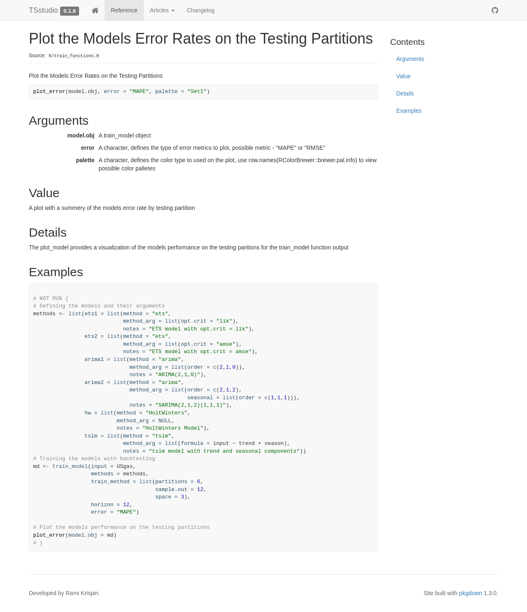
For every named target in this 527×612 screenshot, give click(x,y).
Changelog (201, 10)
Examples (409, 110)
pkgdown (470, 593)
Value (403, 76)
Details (405, 93)
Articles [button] (162, 10)
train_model (70, 466)
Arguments (410, 59)
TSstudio (43, 10)
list (74, 314)
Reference (124, 10)
